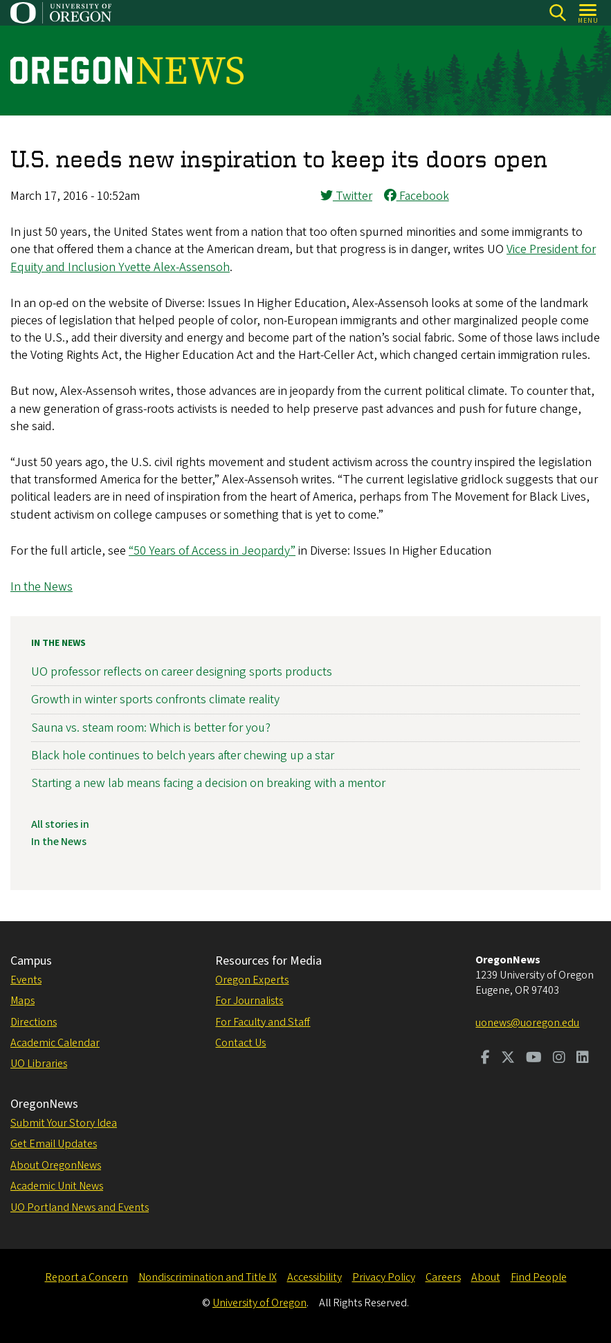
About (485, 1277)
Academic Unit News (56, 1186)
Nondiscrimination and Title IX (207, 1277)
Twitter (346, 196)
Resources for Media (268, 961)
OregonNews (44, 1104)
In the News (41, 586)
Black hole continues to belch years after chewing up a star (182, 755)
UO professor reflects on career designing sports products (181, 671)
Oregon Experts (252, 980)
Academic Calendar (55, 1042)
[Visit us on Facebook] (485, 1058)
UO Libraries (38, 1063)
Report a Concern (86, 1277)
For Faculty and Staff (262, 1022)
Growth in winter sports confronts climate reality (155, 700)
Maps (22, 1000)
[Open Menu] (588, 13)
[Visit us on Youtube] (533, 1058)
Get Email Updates (53, 1143)
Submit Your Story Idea (63, 1123)
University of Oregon (259, 1302)
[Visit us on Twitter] (507, 1058)
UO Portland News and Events (79, 1207)
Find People (539, 1277)
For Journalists (249, 1000)
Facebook (416, 196)
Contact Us (240, 1042)
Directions (33, 1022)
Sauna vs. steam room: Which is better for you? (151, 728)
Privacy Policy (383, 1277)
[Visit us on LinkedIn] (582, 1058)
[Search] (557, 12)
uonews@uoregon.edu (527, 1022)
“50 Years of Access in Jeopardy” (212, 550)
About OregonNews (55, 1165)
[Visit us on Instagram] (559, 1058)
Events (26, 980)
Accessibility (314, 1277)
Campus (31, 961)
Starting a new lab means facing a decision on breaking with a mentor (208, 783)
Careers (443, 1277)
